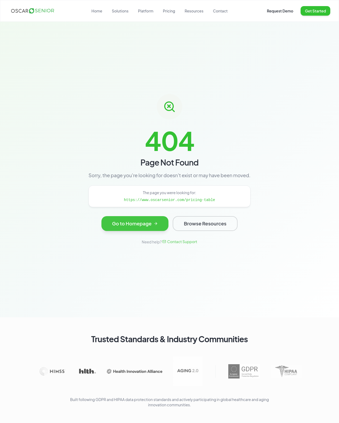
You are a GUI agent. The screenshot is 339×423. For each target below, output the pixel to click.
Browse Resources (205, 224)
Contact (220, 10)
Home (96, 10)
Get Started (315, 10)
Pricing (169, 10)
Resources (194, 10)
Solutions (120, 10)
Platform (145, 10)
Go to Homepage (135, 224)
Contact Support (179, 241)
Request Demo (280, 10)
